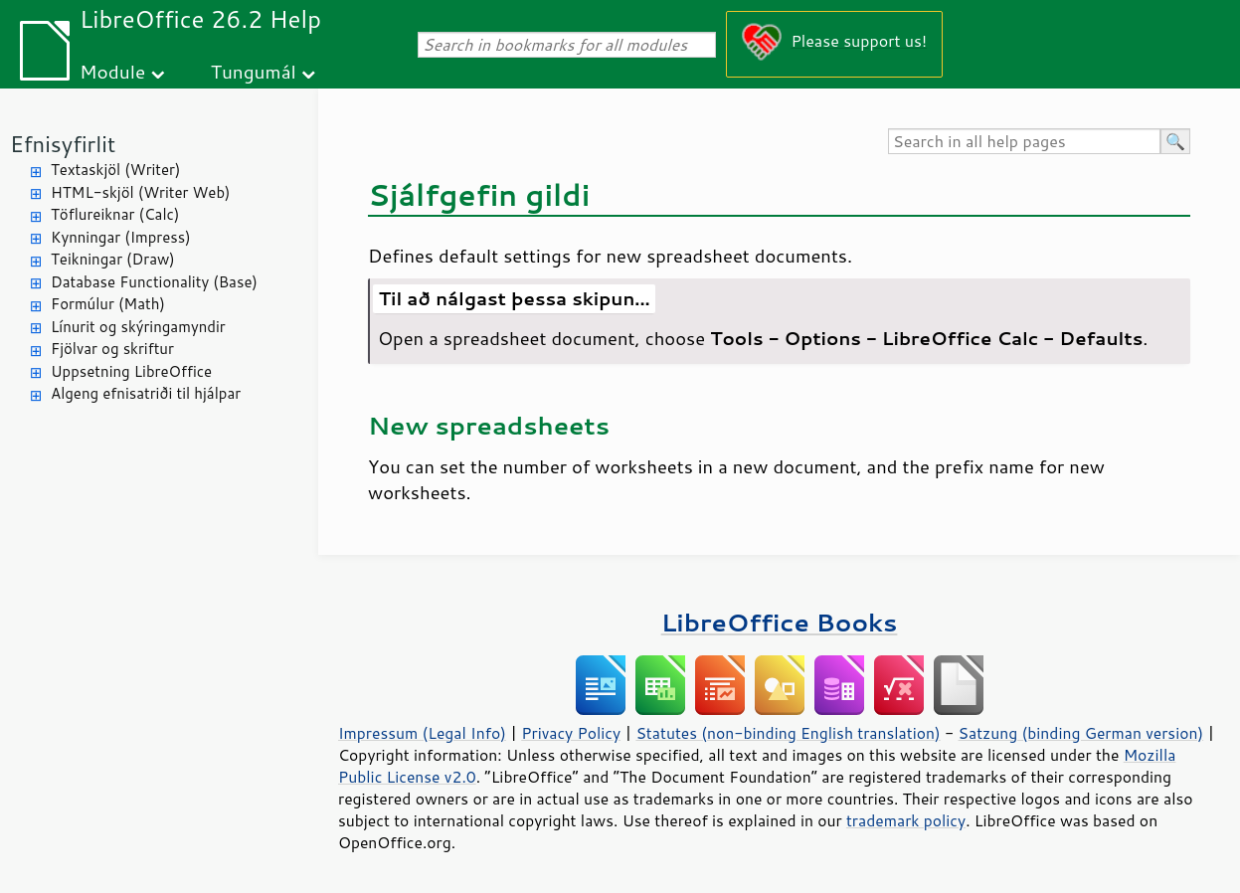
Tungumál (253, 71)
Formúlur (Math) (108, 303)
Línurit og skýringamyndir (138, 326)
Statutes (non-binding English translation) (787, 733)
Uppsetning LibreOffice (131, 371)
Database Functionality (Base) (154, 281)
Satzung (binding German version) (1081, 733)
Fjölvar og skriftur (112, 348)
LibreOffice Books (779, 622)
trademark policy (906, 820)
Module (112, 71)
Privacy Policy (570, 733)
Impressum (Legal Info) (422, 733)
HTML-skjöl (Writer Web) (141, 192)
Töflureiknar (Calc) (115, 214)
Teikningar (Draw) (113, 259)
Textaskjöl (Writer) (115, 169)
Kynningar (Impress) (121, 237)
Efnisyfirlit (62, 143)
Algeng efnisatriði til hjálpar (146, 393)
